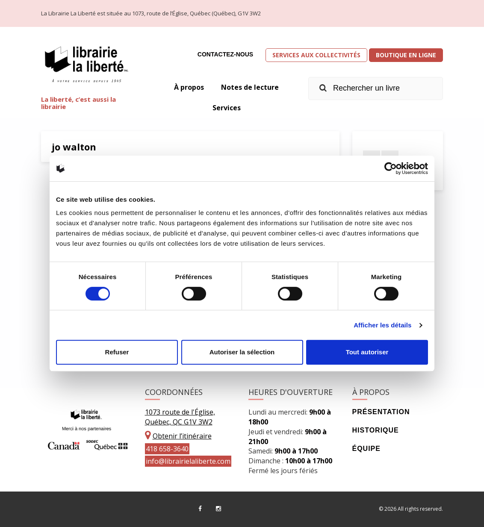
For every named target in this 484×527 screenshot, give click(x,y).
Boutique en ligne (406, 55)
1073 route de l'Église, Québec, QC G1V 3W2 (180, 417)
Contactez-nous (225, 54)
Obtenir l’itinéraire (182, 436)
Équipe (366, 448)
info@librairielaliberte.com (188, 461)
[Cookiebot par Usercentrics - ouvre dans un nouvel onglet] (390, 168)
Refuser (117, 352)
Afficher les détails (382, 325)
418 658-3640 (167, 448)
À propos (189, 87)
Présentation (381, 411)
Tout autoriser (367, 352)
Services (226, 107)
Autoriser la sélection (242, 352)
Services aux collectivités (316, 55)
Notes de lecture (250, 87)
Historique (375, 430)
